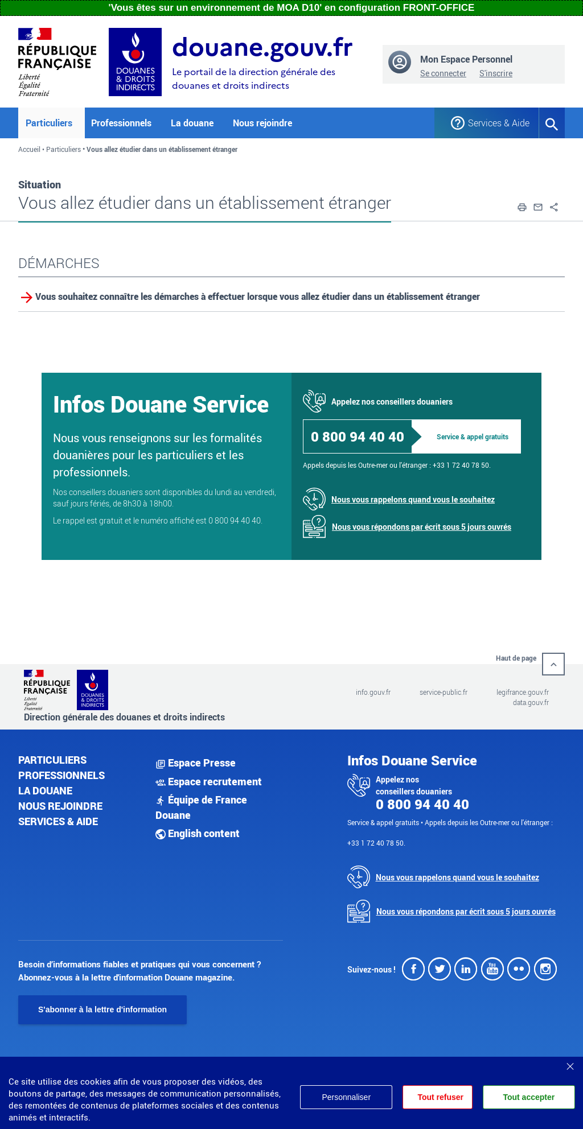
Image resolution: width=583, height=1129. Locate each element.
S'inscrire (495, 73)
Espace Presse (195, 762)
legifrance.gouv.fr (522, 692)
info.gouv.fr (373, 692)
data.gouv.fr (531, 702)
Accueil (29, 149)
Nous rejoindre (262, 123)
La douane (45, 790)
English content (197, 833)
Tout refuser (440, 1097)
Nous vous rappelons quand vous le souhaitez (413, 499)
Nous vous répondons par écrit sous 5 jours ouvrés (421, 526)
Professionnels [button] (121, 123)
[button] (522, 206)
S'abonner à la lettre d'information (102, 1009)
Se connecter (443, 73)
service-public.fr (443, 692)
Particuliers (63, 149)
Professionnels (61, 775)
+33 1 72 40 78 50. (462, 464)
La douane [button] (192, 123)
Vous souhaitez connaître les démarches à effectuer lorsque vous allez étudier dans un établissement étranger (257, 296)
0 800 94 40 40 (357, 436)
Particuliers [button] (49, 123)
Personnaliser (346, 1097)
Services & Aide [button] (495, 123)
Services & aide (58, 821)
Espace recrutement (208, 781)
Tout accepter (529, 1097)
